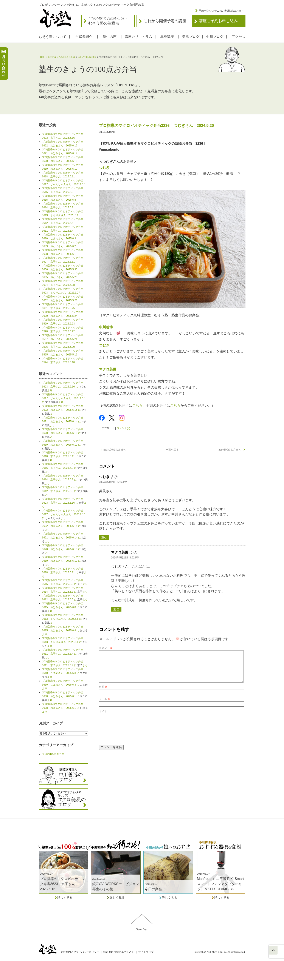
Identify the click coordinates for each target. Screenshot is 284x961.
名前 (103, 693)
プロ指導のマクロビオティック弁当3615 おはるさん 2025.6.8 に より (65, 607)
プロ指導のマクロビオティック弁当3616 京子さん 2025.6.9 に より (65, 468)
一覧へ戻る (172, 449)
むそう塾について (52, 36)
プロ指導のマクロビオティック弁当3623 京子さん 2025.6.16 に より (64, 386)
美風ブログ (190, 36)
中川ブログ (214, 36)
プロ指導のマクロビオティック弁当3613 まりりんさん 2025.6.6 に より (65, 619)
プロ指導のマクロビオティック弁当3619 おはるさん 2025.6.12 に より (64, 444)
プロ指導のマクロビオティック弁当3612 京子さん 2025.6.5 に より (65, 491)
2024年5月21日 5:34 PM (113, 482)
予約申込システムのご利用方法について (221, 10)
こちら (137, 405)
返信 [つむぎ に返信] (104, 537)
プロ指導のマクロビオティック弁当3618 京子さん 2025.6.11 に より (64, 456)
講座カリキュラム (138, 36)
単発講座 (167, 36)
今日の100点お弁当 (87, 57)
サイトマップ (146, 951)
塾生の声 (109, 36)
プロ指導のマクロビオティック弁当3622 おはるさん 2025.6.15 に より (64, 409)
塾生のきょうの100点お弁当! (61, 57)
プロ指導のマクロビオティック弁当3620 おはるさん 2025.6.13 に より (64, 433)
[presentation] (132, 738)
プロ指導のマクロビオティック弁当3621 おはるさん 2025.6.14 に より (64, 421)
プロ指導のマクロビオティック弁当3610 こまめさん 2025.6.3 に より (65, 673)
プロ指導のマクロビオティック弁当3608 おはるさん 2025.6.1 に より (65, 696)
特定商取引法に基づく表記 (118, 951)
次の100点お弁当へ (232, 449)
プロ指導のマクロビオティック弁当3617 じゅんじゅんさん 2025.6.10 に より (63, 398)
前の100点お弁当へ (112, 449)
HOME (42, 57)
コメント (106, 647)
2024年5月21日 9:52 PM (125, 557)
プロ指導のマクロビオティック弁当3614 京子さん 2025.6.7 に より (65, 479)
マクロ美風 (107, 369)
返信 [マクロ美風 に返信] (116, 609)
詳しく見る (63, 897)
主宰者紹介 (83, 36)
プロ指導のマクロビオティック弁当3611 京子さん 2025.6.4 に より (65, 653)
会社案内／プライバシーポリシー (80, 951)
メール (104, 705)
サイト (103, 718)
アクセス (238, 36)
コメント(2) (123, 428)
